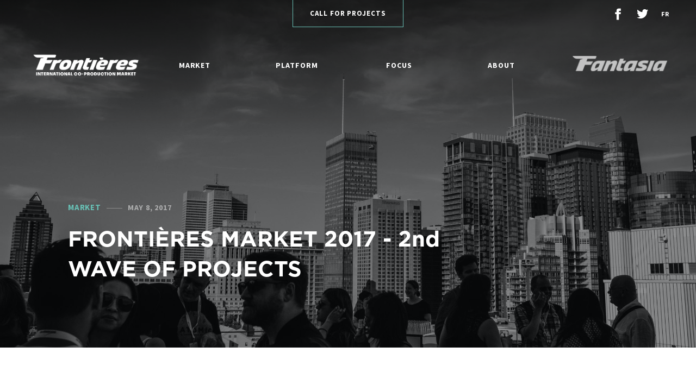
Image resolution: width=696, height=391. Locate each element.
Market (194, 65)
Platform (297, 65)
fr (665, 14)
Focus (399, 65)
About (501, 65)
